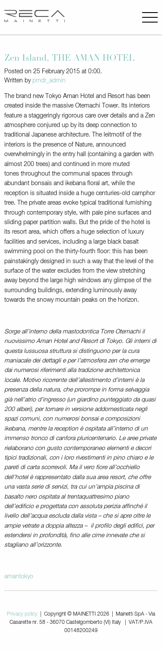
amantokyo (18, 577)
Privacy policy (22, 614)
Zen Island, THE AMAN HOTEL (69, 59)
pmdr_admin (49, 81)
